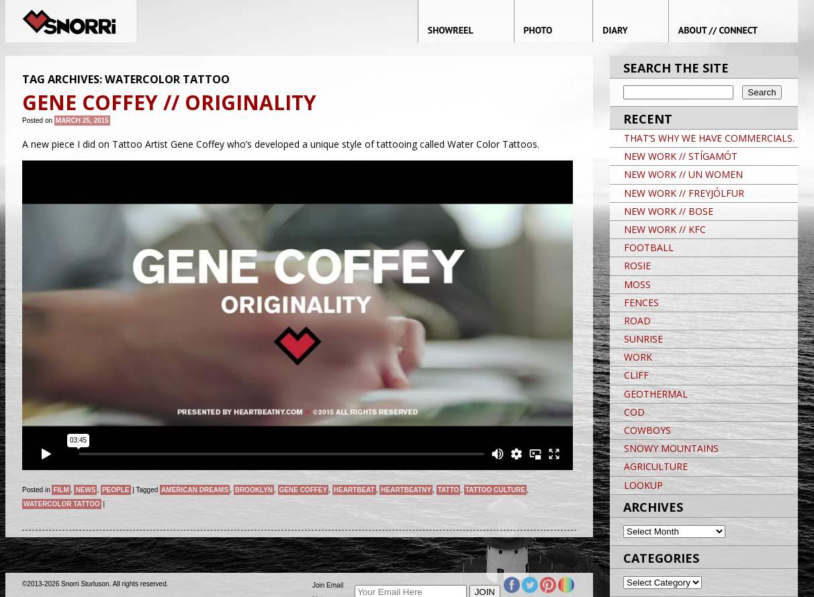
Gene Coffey (303, 490)
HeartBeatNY (406, 490)
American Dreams (194, 490)
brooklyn (254, 490)
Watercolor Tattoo (62, 504)
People (116, 490)
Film (61, 490)
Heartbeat (354, 490)
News (85, 490)
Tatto (448, 490)
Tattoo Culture (495, 490)
